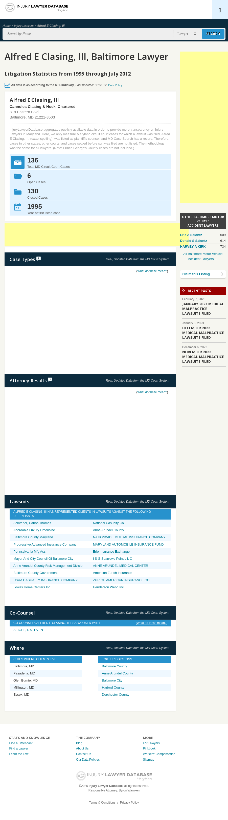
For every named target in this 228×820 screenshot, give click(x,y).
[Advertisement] (97, 234)
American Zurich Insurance (112, 573)
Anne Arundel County (108, 530)
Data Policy (115, 85)
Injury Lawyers (24, 26)
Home (7, 26)
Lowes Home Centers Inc (31, 587)
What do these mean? (152, 271)
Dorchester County (115, 694)
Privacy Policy (129, 802)
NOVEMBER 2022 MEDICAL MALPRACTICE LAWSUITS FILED (203, 356)
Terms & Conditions (102, 802)
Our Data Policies (88, 759)
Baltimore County (114, 666)
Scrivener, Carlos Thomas (32, 523)
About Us (82, 748)
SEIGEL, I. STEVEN (28, 630)
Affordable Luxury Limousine (34, 530)
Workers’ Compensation (159, 754)
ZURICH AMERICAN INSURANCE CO (121, 580)
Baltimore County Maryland (33, 537)
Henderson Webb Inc (108, 587)
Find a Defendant (20, 743)
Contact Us (83, 754)
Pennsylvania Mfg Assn (30, 551)
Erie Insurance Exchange (111, 551)
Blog (79, 743)
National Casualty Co (108, 523)
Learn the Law (18, 754)
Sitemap (148, 759)
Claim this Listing (196, 274)
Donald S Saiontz (193, 241)
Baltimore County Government (35, 573)
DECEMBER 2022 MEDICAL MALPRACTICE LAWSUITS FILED (203, 332)
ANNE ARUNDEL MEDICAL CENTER (120, 566)
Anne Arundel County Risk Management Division (48, 566)
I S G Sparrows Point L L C (112, 558)
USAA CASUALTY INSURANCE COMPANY (45, 580)
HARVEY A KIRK (193, 246)
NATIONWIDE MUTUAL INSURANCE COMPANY (129, 537)
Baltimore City (112, 680)
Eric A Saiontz (191, 235)
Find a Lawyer (18, 748)
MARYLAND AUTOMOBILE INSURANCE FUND (128, 544)
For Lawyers (151, 743)
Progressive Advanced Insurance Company (44, 544)
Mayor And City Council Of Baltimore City (43, 558)
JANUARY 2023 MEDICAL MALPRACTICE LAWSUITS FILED (203, 308)
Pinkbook (149, 748)
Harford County (113, 687)
